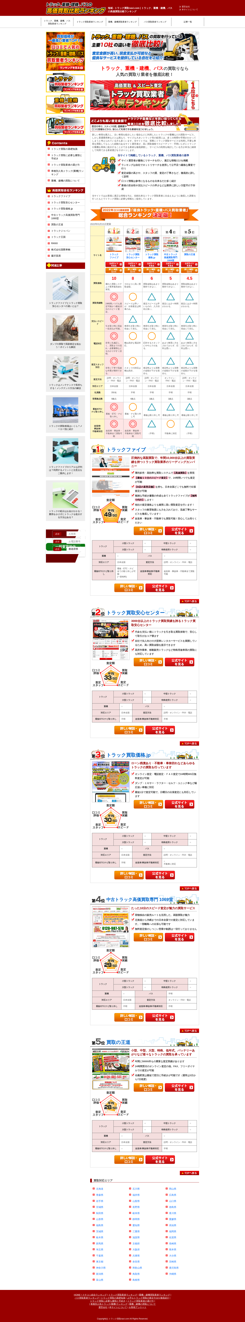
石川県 (136, 1188)
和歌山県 (137, 1267)
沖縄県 (172, 1274)
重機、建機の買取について (65, 180)
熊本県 (172, 1249)
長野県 (136, 1207)
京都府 (136, 1243)
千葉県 (99, 1255)
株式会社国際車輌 (60, 249)
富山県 (99, 1280)
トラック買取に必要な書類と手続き (107, 1301)
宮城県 (99, 1207)
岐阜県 (136, 1213)
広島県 (172, 1195)
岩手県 (99, 1201)
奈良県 (136, 1261)
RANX (54, 243)
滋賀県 (136, 1237)
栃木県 (99, 1237)
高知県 (172, 1225)
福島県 (99, 1225)
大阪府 (136, 1249)
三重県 (136, 1231)
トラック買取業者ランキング (90, 22)
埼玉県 (99, 1249)
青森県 (99, 1195)
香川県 (172, 1213)
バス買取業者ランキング (155, 22)
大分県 (172, 1255)
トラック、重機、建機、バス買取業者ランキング (57, 22)
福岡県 (172, 1231)
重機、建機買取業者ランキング (122, 22)
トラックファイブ (60, 196)
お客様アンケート (137, 1307)
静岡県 (136, 1219)
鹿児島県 (174, 1267)
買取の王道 (57, 224)
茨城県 (99, 1231)
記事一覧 (188, 22)
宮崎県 (172, 1261)
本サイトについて (190, 9)
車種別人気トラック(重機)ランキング (109, 1304)
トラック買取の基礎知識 (64, 149)
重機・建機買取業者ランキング (154, 1295)
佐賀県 (172, 1237)
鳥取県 (136, 1274)
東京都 (99, 1261)
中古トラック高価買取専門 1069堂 (139, 899)
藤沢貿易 (56, 255)
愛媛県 (172, 1219)
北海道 (99, 1188)
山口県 (172, 1201)
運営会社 (186, 6)
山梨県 (136, 1201)
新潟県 (99, 1274)
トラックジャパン (60, 230)
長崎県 (172, 1243)
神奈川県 (101, 1267)
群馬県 (99, 1243)
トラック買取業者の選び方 (65, 164)
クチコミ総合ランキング (94, 1295)
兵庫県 (136, 1255)
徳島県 (172, 1207)
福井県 (136, 1195)
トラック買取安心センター (65, 202)
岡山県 (172, 1188)
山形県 (99, 1219)
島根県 (136, 1280)
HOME (77, 1295)
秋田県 (99, 1213)
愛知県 (136, 1225)
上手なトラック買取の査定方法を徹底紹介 (148, 1298)
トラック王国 (58, 237)
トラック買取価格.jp (62, 208)
